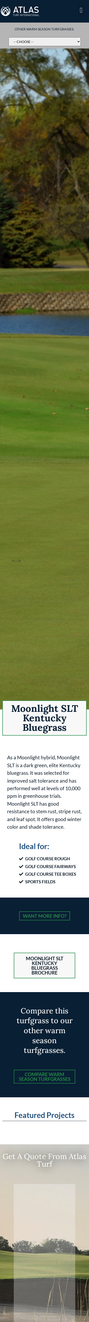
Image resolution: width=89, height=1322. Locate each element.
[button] (81, 10)
